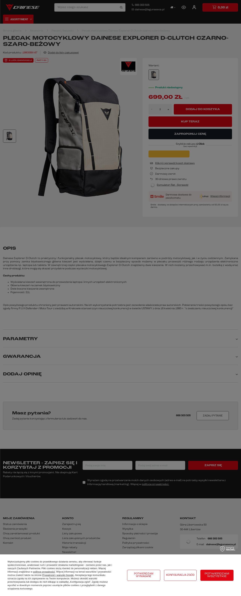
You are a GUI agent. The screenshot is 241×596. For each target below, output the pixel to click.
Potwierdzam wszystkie (217, 575)
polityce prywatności (44, 571)
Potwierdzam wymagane (143, 575)
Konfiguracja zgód (180, 575)
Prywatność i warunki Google (58, 575)
